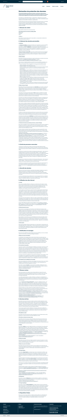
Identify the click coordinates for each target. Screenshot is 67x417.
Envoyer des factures (6, 410)
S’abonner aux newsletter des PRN (54, 408)
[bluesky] (52, 412)
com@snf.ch (20, 36)
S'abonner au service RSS (53, 409)
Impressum (8, 415)
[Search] (47, 1)
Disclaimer (4, 415)
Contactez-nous (5, 409)
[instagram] (55, 412)
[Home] (9, 7)
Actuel (43, 6)
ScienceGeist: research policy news (54, 410)
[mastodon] (53, 412)
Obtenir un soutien (55, 6)
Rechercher (20, 1)
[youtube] (57, 412)
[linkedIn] (50, 412)
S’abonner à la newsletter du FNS (54, 407)
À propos (61, 6)
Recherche (48, 6)
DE (3, 1)
